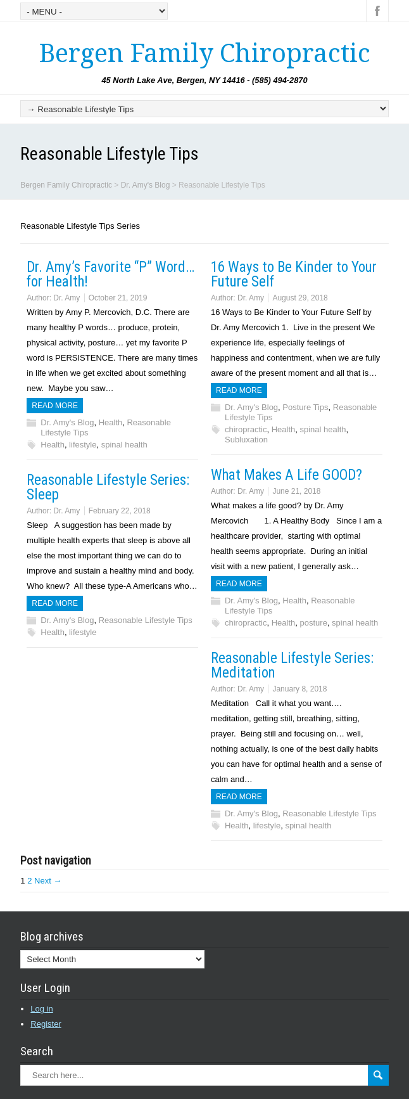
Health (111, 422)
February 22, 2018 (120, 510)
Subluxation (246, 439)
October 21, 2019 (118, 297)
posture (313, 622)
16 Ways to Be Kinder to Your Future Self (294, 274)
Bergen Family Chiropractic (204, 53)
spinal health (124, 444)
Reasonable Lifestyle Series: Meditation (292, 665)
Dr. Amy (66, 297)
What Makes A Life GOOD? (286, 475)
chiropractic (246, 429)
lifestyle (82, 444)
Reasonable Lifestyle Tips (145, 620)
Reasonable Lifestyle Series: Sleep (108, 487)
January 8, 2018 (299, 688)
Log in (41, 1008)
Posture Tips (305, 407)
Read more (55, 405)
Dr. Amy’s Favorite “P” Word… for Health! (110, 274)
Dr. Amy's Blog (67, 422)
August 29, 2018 (299, 297)
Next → (47, 880)
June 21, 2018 (296, 491)
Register (45, 1024)
